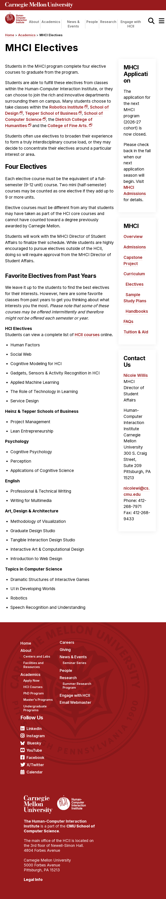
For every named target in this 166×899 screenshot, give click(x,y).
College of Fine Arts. (68, 125)
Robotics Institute (66, 107)
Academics (50, 22)
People (92, 22)
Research (108, 22)
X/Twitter (35, 765)
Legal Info (33, 879)
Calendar (35, 772)
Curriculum (134, 273)
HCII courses (87, 334)
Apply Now (31, 680)
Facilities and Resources (33, 665)
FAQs (128, 321)
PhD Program (33, 693)
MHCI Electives (50, 35)
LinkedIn (34, 728)
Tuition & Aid (136, 331)
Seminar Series (74, 663)
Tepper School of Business (51, 113)
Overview (133, 236)
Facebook (35, 757)
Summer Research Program (77, 686)
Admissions (135, 246)
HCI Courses (32, 687)
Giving (65, 649)
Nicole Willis (136, 375)
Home (9, 35)
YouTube (34, 750)
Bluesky (34, 743)
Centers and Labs (36, 656)
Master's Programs (38, 699)
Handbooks (137, 311)
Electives (134, 284)
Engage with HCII (131, 24)
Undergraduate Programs (35, 708)
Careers (67, 642)
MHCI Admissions (135, 190)
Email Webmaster (75, 702)
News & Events (73, 24)
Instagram (36, 736)
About (34, 22)
